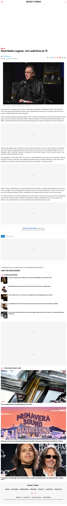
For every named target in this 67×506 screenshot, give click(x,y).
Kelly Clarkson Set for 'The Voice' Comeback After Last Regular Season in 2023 (30, 295)
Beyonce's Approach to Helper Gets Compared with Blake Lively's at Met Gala (30, 277)
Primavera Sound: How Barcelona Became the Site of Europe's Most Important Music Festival (32, 441)
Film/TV (41, 489)
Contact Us (26, 497)
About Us (19, 497)
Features (14, 489)
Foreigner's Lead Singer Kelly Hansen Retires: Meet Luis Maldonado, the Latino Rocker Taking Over (32, 478)
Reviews (33, 489)
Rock (7, 236)
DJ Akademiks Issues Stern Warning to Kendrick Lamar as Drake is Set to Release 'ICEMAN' (33, 303)
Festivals (58, 489)
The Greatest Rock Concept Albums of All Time (16, 404)
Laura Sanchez (7, 56)
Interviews (24, 489)
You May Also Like (12, 368)
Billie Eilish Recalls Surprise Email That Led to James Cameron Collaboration (30, 286)
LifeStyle (49, 489)
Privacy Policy (47, 497)
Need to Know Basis (30, 228)
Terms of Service (36, 497)
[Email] (62, 57)
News (3, 48)
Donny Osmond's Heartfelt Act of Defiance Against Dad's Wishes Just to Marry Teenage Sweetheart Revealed (36, 313)
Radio (11, 236)
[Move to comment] (65, 57)
